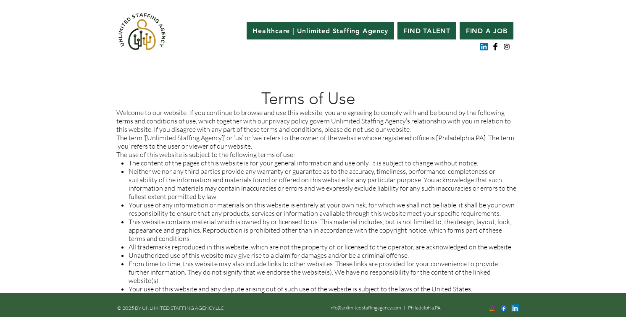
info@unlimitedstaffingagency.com (365, 307)
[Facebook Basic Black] (495, 46)
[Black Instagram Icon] (506, 46)
